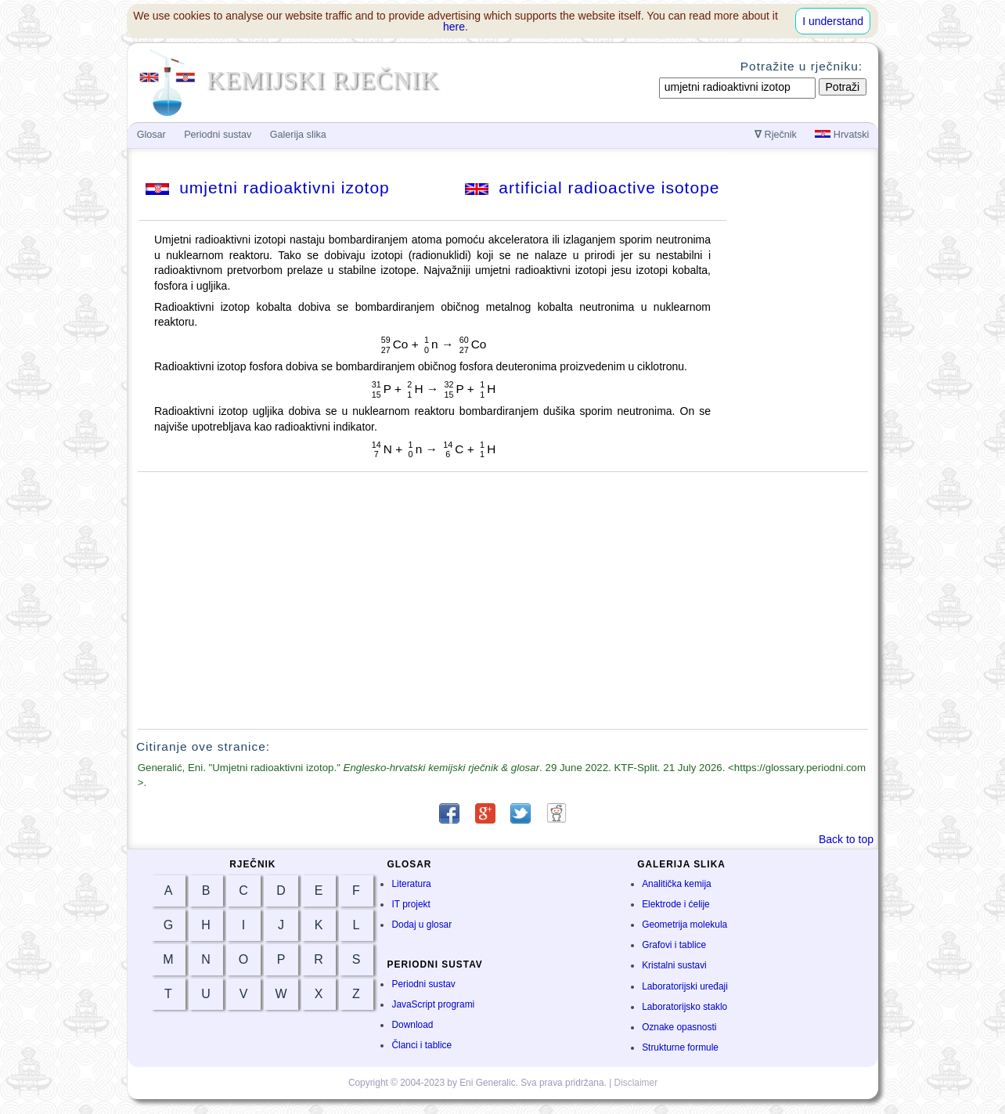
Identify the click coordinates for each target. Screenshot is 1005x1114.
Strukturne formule (680, 1047)
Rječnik (776, 134)
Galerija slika (298, 134)
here (454, 26)
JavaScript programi (432, 1004)
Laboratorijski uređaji (685, 986)
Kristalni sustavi (674, 965)
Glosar (151, 134)
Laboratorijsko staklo (684, 1006)
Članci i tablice (421, 1045)
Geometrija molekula (684, 924)
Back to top (846, 839)
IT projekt (410, 904)
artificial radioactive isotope (592, 187)
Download (412, 1024)
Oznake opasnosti (679, 1027)
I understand (832, 21)
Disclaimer (636, 1082)
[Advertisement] (503, 600)
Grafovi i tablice (674, 944)
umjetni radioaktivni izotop (268, 187)
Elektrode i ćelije (676, 904)
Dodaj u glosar (421, 924)
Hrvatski (842, 134)
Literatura (410, 883)
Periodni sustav (423, 984)
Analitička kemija (676, 883)
